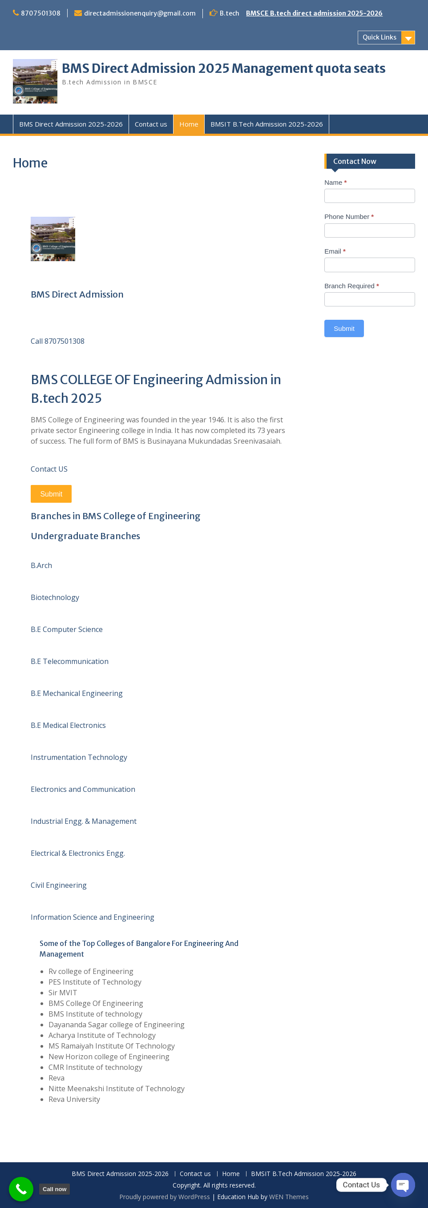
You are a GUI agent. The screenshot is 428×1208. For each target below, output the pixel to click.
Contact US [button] (49, 469)
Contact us (151, 123)
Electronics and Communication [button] (83, 789)
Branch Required (351, 286)
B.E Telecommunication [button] (70, 661)
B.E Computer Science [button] (67, 629)
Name (335, 182)
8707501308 (41, 13)
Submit (51, 494)
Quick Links (379, 37)
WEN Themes (289, 1196)
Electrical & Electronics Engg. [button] (78, 853)
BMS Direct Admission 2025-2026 (71, 123)
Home (188, 123)
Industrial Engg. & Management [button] (84, 821)
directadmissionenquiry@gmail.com (140, 13)
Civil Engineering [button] (59, 885)
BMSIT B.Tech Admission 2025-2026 (266, 123)
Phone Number (349, 216)
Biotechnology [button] (55, 597)
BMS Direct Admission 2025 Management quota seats (224, 68)
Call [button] (37, 341)
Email (335, 251)
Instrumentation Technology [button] (79, 757)
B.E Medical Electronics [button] (68, 725)
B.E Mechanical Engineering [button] (77, 693)
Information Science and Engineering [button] (92, 917)
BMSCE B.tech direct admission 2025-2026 (314, 13)
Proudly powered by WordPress (164, 1196)
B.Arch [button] (41, 565)
